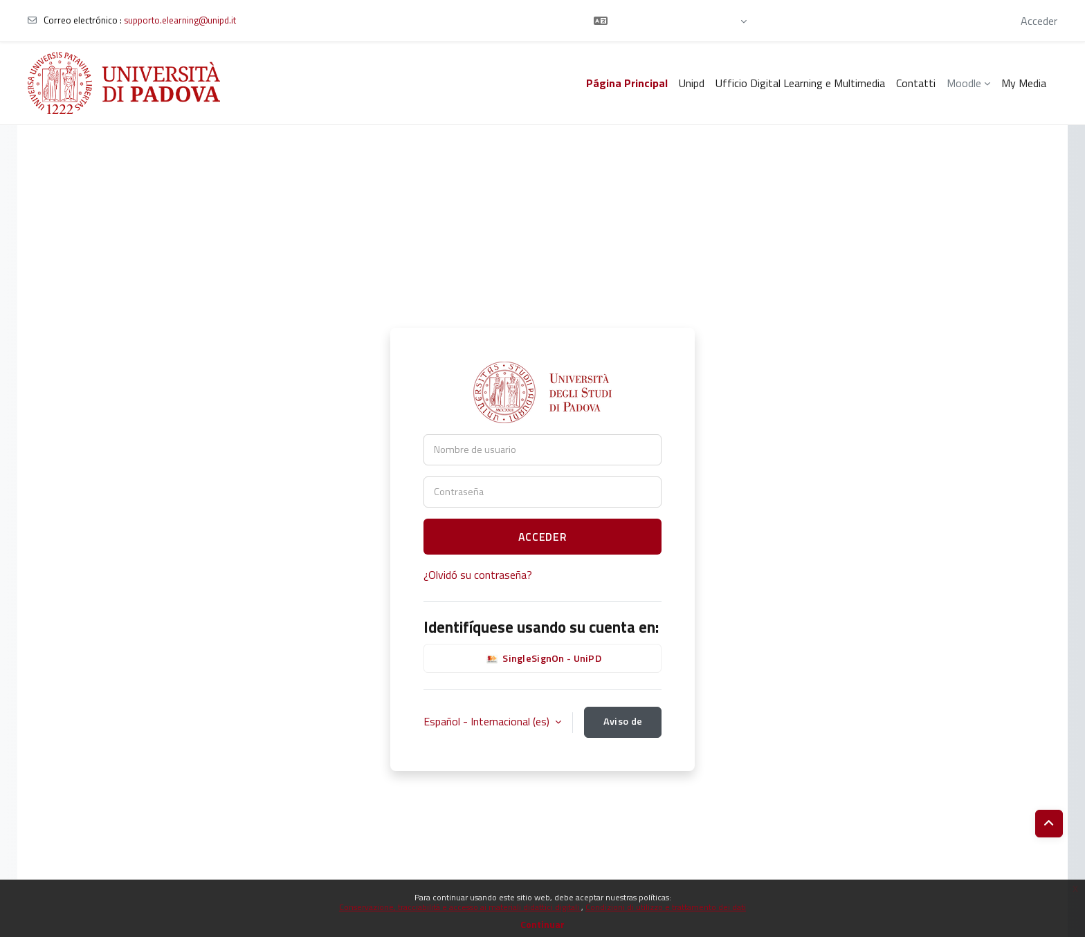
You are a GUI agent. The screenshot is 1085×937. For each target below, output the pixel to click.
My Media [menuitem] (1023, 83)
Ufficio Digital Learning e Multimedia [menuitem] (800, 83)
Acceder (1039, 20)
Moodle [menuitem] (964, 83)
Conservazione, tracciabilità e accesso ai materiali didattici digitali (460, 906)
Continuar (542, 924)
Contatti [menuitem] (916, 83)
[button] (670, 20)
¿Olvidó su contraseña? (477, 574)
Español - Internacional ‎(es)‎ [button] (487, 721)
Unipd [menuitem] (691, 83)
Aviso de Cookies (622, 726)
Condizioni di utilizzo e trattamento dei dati (665, 906)
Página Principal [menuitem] (627, 83)
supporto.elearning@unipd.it (180, 20)
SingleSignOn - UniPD (542, 659)
